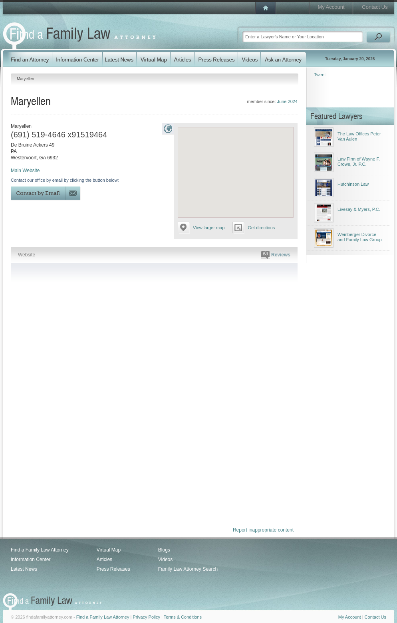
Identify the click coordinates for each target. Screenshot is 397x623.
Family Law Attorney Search (188, 569)
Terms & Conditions (183, 617)
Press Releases (113, 569)
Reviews (275, 255)
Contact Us (374, 7)
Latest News (24, 569)
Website (26, 255)
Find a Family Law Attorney (40, 550)
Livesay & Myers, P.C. (358, 209)
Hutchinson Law (353, 184)
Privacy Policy (146, 617)
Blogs (164, 550)
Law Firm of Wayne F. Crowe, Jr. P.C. (358, 162)
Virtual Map (109, 550)
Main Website (25, 170)
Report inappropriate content (263, 530)
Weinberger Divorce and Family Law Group (359, 237)
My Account (331, 7)
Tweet (320, 74)
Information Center (30, 559)
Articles (104, 559)
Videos (165, 559)
